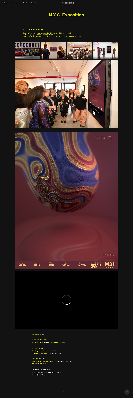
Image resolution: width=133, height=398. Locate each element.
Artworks (18, 3)
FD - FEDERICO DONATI (66, 3)
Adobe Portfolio (70, 392)
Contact (33, 3)
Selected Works (9, 3)
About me (26, 3)
